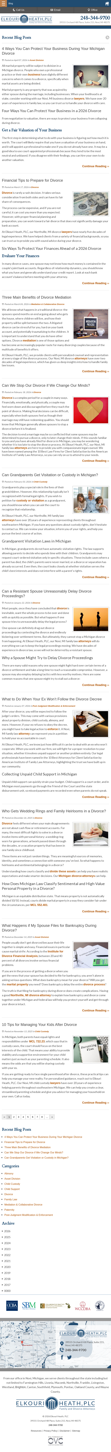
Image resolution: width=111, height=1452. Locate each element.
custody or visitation (30, 500)
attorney (24, 733)
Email (55, 10)
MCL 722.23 (36, 1041)
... (47, 1117)
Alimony (8, 1173)
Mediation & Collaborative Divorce (47, 304)
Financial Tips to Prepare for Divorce (24, 1142)
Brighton (20, 1387)
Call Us (18, 10)
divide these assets (63, 871)
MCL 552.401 (39, 905)
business (34, 74)
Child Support (12, 1189)
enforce (53, 729)
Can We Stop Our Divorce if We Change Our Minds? (33, 1152)
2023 (6, 1249)
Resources (36, 1431)
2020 (6, 1267)
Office (93, 10)
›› (52, 1117)
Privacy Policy (50, 1431)
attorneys (80, 358)
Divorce (35, 187)
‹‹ (4, 1117)
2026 (6, 1231)
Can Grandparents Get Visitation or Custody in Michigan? (36, 1157)
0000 (6, 1291)
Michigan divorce (70, 876)
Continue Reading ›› (95, 166)
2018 (6, 1279)
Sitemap (76, 1431)
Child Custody (40, 482)
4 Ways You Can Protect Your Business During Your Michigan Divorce (43, 1137)
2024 (6, 1243)
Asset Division (37, 60)
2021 (6, 1261)
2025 (6, 1237)
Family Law (10, 1199)
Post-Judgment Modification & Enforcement (54, 706)
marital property (17, 984)
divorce (62, 608)
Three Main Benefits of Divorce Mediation (27, 1147)
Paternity (9, 1209)
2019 (6, 1273)
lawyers (79, 98)
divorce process (94, 984)
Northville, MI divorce (25, 995)
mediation (29, 340)
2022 (6, 1255)
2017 (6, 1285)
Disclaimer (65, 1431)
